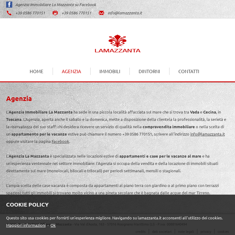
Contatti (188, 71)
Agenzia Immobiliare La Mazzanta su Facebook (51, 5)
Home (36, 71)
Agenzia (71, 71)
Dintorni (149, 71)
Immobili (109, 71)
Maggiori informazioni (26, 225)
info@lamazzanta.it (120, 13)
